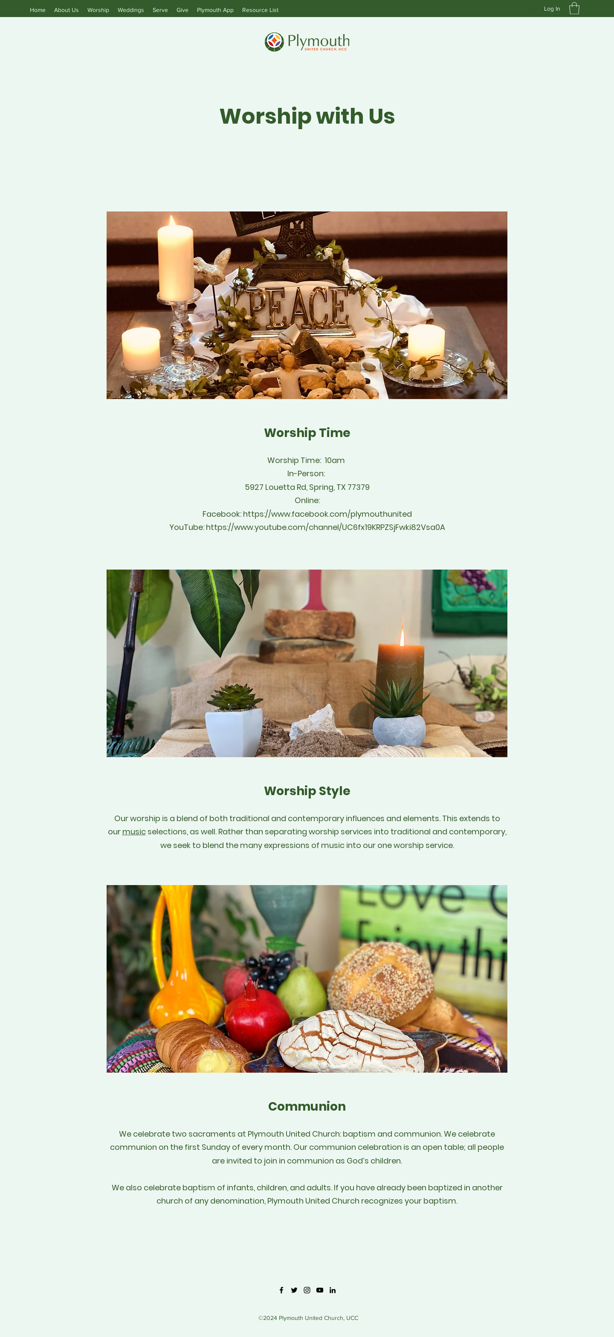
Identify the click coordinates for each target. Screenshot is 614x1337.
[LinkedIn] (332, 1290)
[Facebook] (281, 1290)
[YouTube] (320, 1290)
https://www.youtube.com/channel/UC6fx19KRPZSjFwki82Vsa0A (325, 527)
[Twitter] (294, 1290)
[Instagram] (307, 1290)
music (134, 831)
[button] (574, 8)
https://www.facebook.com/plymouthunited (327, 514)
